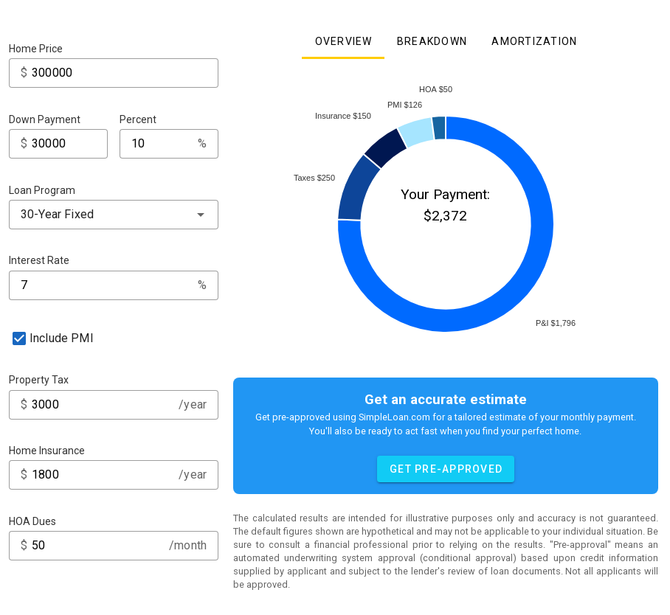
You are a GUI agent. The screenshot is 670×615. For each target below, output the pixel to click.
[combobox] (113, 214)
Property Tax (39, 380)
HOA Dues (32, 521)
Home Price (36, 49)
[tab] (343, 41)
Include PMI (62, 338)
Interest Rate (39, 260)
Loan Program (42, 190)
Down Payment (44, 119)
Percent (138, 119)
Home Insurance (47, 450)
